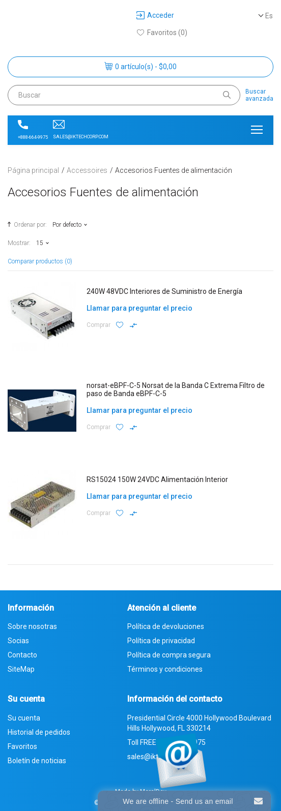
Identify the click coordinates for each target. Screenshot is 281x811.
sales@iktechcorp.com (80, 129)
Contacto (22, 655)
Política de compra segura (169, 655)
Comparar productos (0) (40, 261)
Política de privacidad (161, 641)
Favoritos (22, 746)
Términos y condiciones (165, 669)
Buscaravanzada (259, 95)
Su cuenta (24, 718)
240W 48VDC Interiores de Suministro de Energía (164, 291)
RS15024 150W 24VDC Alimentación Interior (157, 479)
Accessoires (87, 170)
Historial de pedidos (39, 732)
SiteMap (21, 669)
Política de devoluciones (165, 626)
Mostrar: (19, 243)
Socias (18, 641)
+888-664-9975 (33, 130)
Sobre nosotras (32, 626)
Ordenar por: (26, 224)
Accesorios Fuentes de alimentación (173, 170)
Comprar (98, 324)
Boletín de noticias (37, 761)
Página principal (33, 170)
